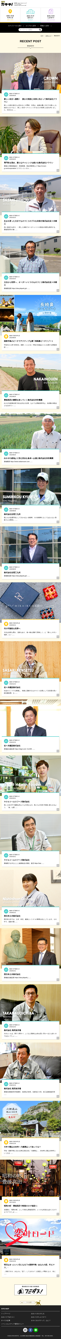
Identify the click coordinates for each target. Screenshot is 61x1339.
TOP (42, 35)
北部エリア (48, 35)
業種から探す (44, 26)
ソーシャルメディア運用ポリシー (12, 1324)
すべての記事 (5, 1320)
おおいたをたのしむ (38, 1313)
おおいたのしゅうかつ (38, 1317)
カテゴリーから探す (15, 26)
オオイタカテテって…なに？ (41, 1320)
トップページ (5, 1313)
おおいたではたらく (8, 1317)
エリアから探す (31, 26)
